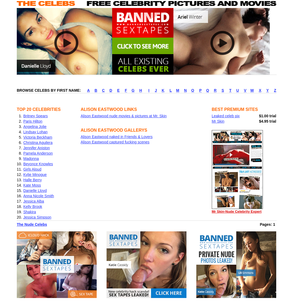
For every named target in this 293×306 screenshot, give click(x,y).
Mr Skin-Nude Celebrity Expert (237, 210)
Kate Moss (32, 185)
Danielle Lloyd (35, 190)
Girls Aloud (32, 169)
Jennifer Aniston (36, 148)
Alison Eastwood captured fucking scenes (115, 142)
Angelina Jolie (34, 126)
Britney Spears (35, 116)
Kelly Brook (32, 206)
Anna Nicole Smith (38, 196)
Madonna (31, 158)
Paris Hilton (32, 121)
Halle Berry (32, 180)
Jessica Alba (33, 201)
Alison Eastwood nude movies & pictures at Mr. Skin (124, 116)
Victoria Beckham (37, 137)
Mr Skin (218, 121)
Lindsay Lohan (35, 132)
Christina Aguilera (37, 142)
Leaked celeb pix (226, 116)
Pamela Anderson (38, 153)
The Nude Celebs (32, 224)
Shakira (29, 212)
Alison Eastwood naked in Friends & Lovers (117, 137)
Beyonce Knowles (38, 164)
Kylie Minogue (35, 174)
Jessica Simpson (37, 217)
